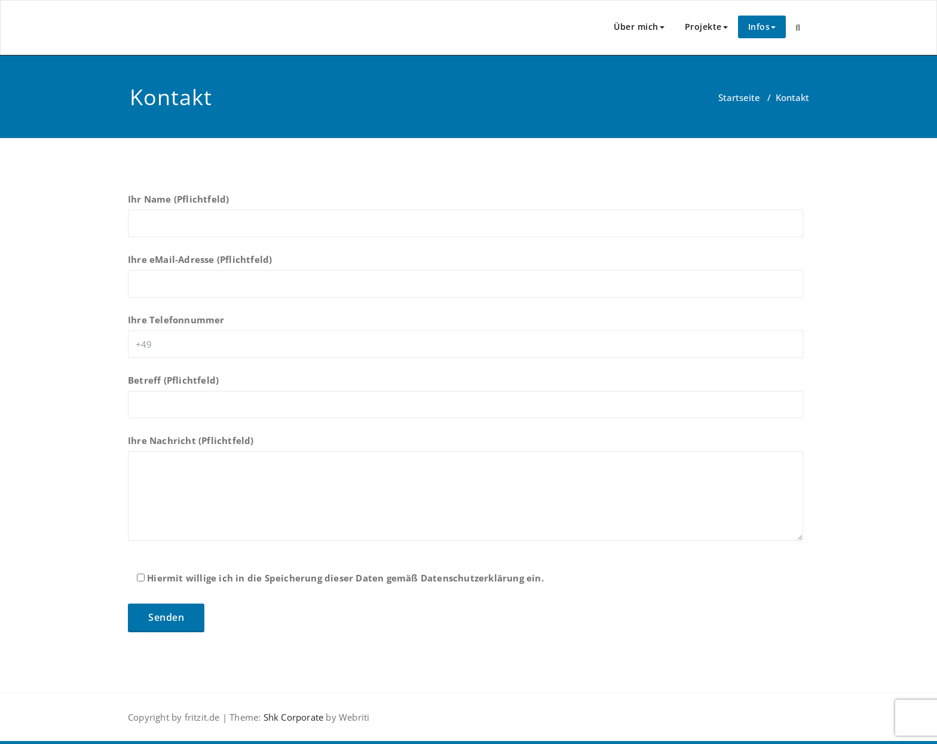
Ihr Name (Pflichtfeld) (465, 221)
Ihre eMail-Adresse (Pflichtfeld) (465, 281)
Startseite (739, 97)
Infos (762, 26)
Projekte (706, 26)
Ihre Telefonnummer (465, 342)
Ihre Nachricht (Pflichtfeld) (465, 493)
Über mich (639, 26)
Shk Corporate (292, 717)
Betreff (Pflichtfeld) (465, 402)
